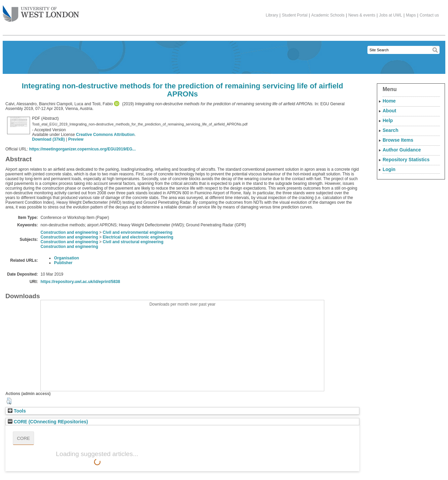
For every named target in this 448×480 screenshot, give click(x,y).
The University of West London (41, 11)
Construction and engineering (69, 232)
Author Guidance (402, 149)
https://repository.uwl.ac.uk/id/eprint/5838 (80, 281)
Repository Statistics (406, 159)
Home (389, 101)
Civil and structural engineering (133, 241)
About (389, 110)
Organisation (66, 258)
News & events (361, 15)
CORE (23, 438)
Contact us (429, 15)
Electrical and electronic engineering (138, 237)
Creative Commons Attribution (105, 134)
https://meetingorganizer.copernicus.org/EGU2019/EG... (82, 149)
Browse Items (398, 140)
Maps (411, 15)
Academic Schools (328, 15)
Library (272, 15)
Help (388, 120)
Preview (75, 139)
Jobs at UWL (390, 15)
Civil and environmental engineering (138, 232)
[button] (8, 401)
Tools (17, 411)
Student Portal (294, 15)
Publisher (63, 262)
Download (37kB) (48, 139)
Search (390, 130)
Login (389, 169)
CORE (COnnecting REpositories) (48, 421)
